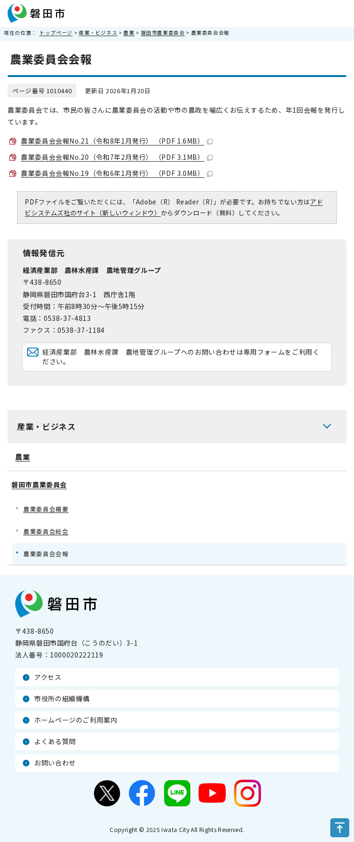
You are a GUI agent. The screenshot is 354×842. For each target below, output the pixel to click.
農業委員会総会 (45, 531)
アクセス (48, 677)
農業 (128, 32)
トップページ (56, 32)
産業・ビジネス (98, 32)
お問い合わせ (55, 762)
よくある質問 (55, 741)
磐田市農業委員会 (163, 32)
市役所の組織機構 (62, 698)
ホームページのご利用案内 (76, 720)
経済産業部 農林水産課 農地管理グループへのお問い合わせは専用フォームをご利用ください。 (181, 356)
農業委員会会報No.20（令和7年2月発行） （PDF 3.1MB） (117, 157)
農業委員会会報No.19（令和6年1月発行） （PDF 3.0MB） (117, 173)
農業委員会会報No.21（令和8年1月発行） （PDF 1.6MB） (117, 140)
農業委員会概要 (45, 508)
